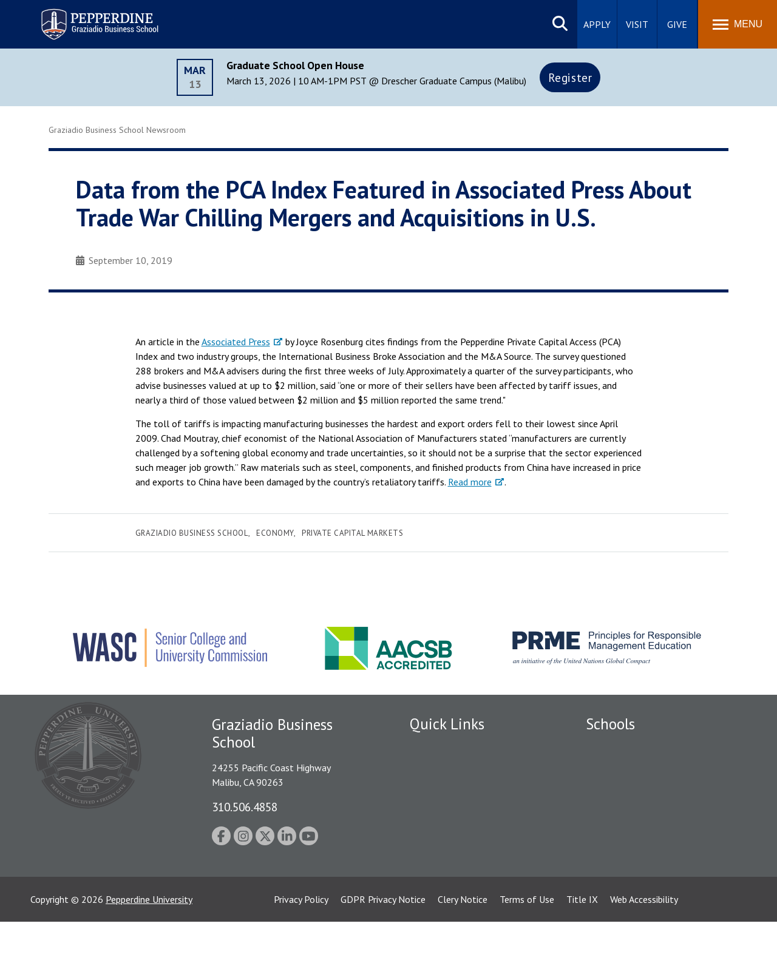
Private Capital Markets (352, 533)
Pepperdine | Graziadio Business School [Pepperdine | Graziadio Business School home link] (83, 16)
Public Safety (437, 768)
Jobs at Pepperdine (448, 831)
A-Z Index (429, 874)
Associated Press (236, 342)
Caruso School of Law (631, 768)
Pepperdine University (149, 943)
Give (677, 24)
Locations (430, 747)
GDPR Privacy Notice (383, 943)
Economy (275, 533)
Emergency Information (458, 811)
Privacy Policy (301, 943)
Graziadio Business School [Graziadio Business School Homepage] (638, 789)
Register (570, 77)
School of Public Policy (632, 844)
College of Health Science (639, 865)
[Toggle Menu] (737, 24)
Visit (637, 24)
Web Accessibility (644, 943)
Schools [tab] (610, 724)
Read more (470, 482)
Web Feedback (438, 895)
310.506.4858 (244, 806)
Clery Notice (462, 943)
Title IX (582, 943)
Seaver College (616, 747)
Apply (597, 24)
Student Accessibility (452, 789)
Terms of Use (527, 943)
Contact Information (452, 852)
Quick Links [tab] (447, 724)
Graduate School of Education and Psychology (656, 817)
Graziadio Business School (191, 533)
